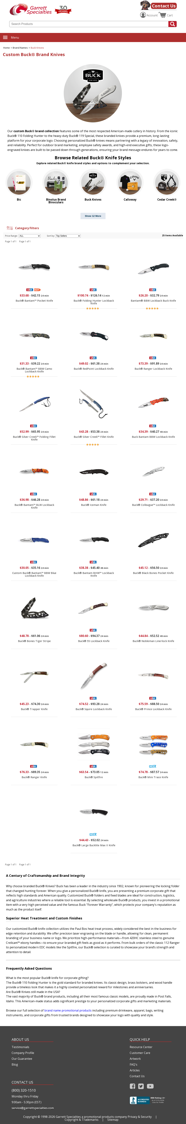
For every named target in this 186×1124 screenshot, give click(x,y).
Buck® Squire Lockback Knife (94, 709)
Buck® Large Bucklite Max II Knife (93, 845)
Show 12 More (93, 216)
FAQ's (133, 1064)
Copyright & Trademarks (81, 1120)
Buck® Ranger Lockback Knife (153, 368)
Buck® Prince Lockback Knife (153, 709)
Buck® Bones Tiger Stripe (34, 641)
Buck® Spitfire (94, 777)
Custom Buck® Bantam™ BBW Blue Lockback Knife (34, 574)
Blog (15, 1064)
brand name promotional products (68, 1010)
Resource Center (141, 1047)
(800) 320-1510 (24, 1090)
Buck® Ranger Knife (34, 777)
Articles (135, 1070)
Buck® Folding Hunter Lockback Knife (94, 302)
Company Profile (23, 1052)
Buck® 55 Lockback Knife (94, 641)
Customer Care (140, 1052)
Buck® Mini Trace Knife (153, 777)
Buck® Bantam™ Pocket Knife (34, 300)
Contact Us (164, 6)
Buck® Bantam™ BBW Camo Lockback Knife (34, 370)
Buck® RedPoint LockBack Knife (94, 368)
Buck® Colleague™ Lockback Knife (153, 505)
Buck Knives (37, 47)
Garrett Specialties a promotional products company (91, 1117)
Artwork (135, 1058)
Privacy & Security (140, 1117)
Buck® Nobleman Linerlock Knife (153, 641)
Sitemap (112, 1120)
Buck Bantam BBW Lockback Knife (153, 436)
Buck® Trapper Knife (34, 709)
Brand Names (20, 47)
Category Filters (22, 228)
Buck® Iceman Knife (93, 505)
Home (6, 47)
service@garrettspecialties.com (32, 1108)
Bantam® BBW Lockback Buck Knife (153, 300)
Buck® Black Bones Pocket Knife (153, 573)
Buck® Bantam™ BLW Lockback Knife (34, 506)
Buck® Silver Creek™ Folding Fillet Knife (34, 438)
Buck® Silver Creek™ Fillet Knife (94, 436)
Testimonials (20, 1047)
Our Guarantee (22, 1058)
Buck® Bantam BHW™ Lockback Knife (94, 574)
